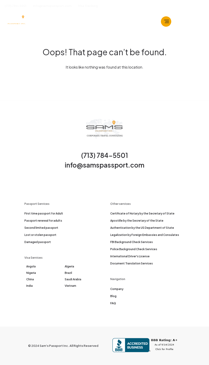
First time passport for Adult (43, 213)
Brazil (68, 273)
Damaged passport (37, 242)
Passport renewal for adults (43, 220)
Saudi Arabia (73, 279)
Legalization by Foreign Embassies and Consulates (144, 235)
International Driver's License (130, 256)
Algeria (69, 266)
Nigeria (31, 273)
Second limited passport (41, 227)
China (30, 279)
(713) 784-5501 (104, 155)
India (29, 285)
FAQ (113, 303)
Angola (31, 266)
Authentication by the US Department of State (142, 227)
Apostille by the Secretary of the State (136, 220)
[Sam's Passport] (16, 21)
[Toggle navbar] (166, 21)
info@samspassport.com (104, 165)
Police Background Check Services (133, 249)
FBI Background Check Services (131, 242)
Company (116, 289)
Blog (113, 296)
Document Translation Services (131, 263)
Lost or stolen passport (40, 235)
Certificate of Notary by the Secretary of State (142, 213)
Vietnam (70, 285)
